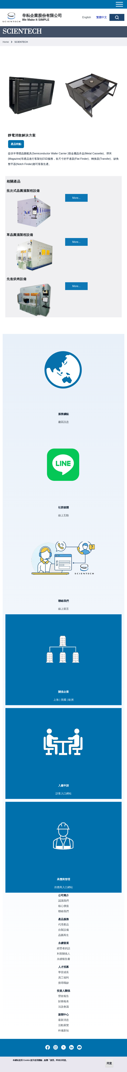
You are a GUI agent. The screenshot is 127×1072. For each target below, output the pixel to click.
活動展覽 (63, 1025)
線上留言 (63, 608)
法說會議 (63, 1006)
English (86, 17)
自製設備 (63, 929)
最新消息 (63, 1019)
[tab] (16, 144)
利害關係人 (63, 953)
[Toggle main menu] (63, 4)
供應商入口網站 (63, 887)
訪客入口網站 (63, 793)
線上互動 (63, 515)
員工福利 (63, 977)
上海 (56, 699)
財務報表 (63, 1001)
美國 (63, 699)
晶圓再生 (63, 935)
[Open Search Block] (116, 17)
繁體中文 (101, 17)
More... (76, 197)
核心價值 (63, 906)
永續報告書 (63, 959)
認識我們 (63, 900)
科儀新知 (63, 1030)
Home (6, 42)
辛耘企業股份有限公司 (42, 15)
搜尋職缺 (63, 982)
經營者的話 (63, 948)
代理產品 (63, 924)
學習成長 (63, 972)
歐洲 (71, 699)
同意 (109, 1063)
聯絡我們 (63, 911)
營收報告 (63, 996)
